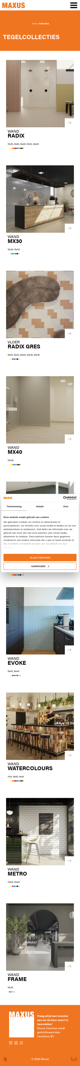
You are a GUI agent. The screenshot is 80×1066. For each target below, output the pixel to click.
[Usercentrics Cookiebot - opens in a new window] (63, 498)
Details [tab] (40, 506)
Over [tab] (66, 506)
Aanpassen (40, 566)
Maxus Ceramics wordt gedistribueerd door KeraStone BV (51, 1032)
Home (35, 23)
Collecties (44, 23)
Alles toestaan (40, 557)
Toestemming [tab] (14, 506)
